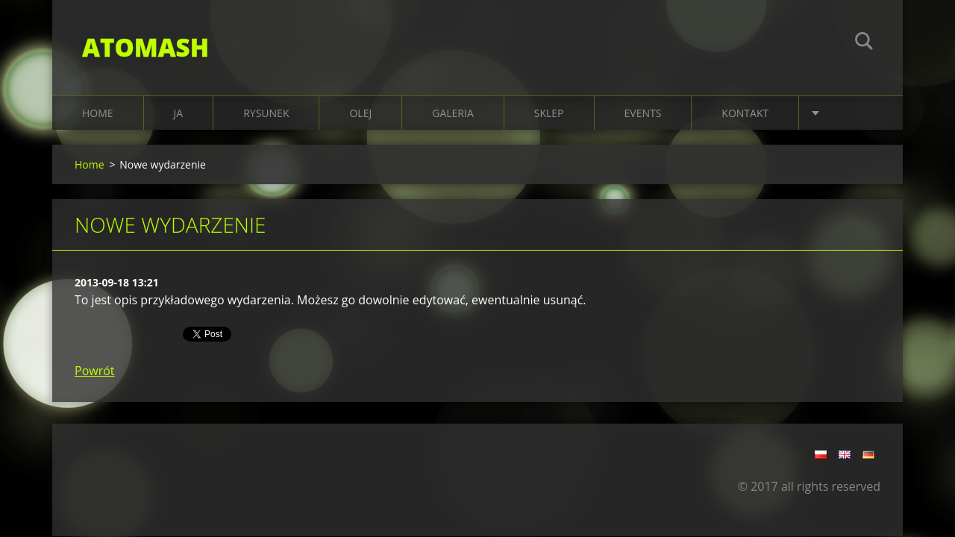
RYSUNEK (266, 113)
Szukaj (864, 43)
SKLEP (549, 113)
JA (179, 113)
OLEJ (360, 113)
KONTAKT (744, 113)
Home (97, 113)
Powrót (95, 370)
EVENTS (643, 113)
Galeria (453, 113)
